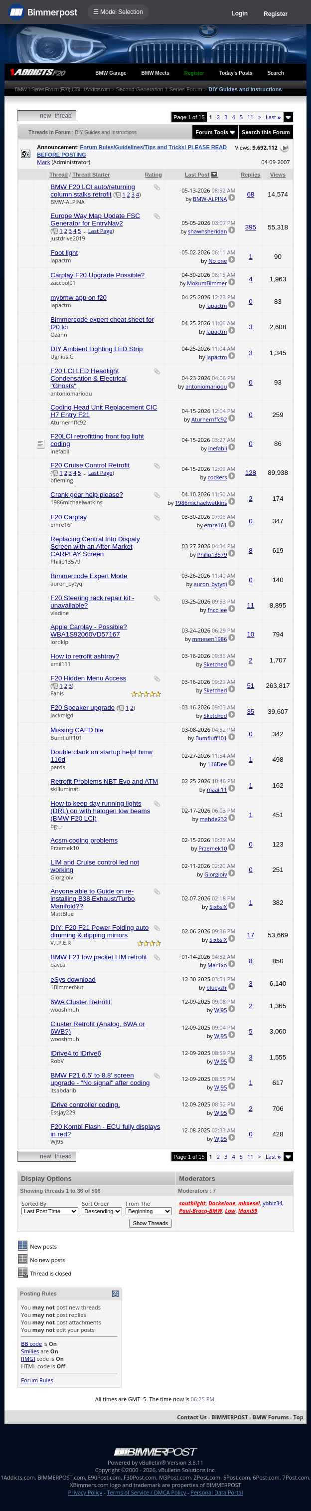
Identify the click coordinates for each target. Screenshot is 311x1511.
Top (298, 1417)
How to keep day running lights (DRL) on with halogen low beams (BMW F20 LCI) (100, 811)
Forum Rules (37, 1380)
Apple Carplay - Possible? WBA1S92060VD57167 (88, 630)
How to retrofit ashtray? (84, 656)
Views (278, 175)
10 (250, 634)
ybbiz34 (272, 1203)
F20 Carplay (68, 517)
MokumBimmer (207, 283)
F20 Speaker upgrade (82, 707)
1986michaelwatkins (76, 502)
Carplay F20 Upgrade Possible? (97, 275)
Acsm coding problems (84, 840)
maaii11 (217, 789)
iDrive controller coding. (85, 1104)
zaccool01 (62, 282)
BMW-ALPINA (67, 202)
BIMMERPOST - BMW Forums (250, 1417)
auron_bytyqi (67, 583)
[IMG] (28, 1358)
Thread (58, 175)
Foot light (64, 252)
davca (57, 964)
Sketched (215, 664)
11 (250, 117)
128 (250, 472)
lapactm (60, 260)
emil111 (60, 663)
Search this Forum (266, 132)
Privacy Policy (85, 1492)
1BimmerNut (66, 987)
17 (250, 935)
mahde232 (213, 819)
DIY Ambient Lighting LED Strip (96, 349)
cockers (217, 477)
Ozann (58, 334)
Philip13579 (65, 561)
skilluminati (65, 789)
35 (250, 711)
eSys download (72, 979)
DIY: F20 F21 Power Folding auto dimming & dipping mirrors (99, 931)
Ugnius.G (61, 356)
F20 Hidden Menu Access (88, 678)
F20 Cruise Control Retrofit (90, 465)
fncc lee (217, 610)
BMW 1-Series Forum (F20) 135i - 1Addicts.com (62, 89)
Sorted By (33, 1203)
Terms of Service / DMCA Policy (146, 1492)
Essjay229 (62, 1112)
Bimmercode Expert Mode (88, 576)
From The (138, 1203)
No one (217, 260)
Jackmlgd (61, 715)
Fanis (57, 693)
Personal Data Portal (216, 1492)
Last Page (100, 230)
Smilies (30, 1351)
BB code (31, 1343)
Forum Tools (211, 132)
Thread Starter (91, 175)
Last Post (197, 175)
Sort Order (95, 1203)
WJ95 (220, 1010)
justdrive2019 (67, 238)
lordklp (59, 642)
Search (275, 73)
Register (276, 13)
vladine (59, 613)
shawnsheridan (207, 231)
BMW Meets (155, 73)
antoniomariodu (71, 393)
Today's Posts (236, 73)
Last (273, 117)
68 (250, 194)
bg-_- (56, 826)
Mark (43, 162)
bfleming (61, 480)
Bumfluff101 (66, 737)
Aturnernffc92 (68, 422)
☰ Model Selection (118, 11)
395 (250, 227)
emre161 (61, 524)
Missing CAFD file (76, 730)
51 (250, 685)
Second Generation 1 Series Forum (159, 89)
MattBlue (62, 913)
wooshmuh (64, 1009)
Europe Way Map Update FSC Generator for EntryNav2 (95, 219)
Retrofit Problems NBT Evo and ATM (104, 781)
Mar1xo (217, 965)
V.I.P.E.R (60, 942)
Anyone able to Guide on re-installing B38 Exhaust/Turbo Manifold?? (92, 898)
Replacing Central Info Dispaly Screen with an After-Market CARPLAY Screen (95, 546)
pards (57, 767)
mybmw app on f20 (78, 297)
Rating (153, 175)
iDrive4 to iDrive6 (75, 1053)
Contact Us (192, 1417)
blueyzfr (216, 987)
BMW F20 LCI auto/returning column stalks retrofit (92, 190)
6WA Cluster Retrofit (80, 1002)
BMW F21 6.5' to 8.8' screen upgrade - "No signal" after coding (100, 1079)
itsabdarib (63, 1090)
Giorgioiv (61, 877)
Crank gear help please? (86, 494)
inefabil (59, 451)
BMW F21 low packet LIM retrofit (98, 957)
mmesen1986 (209, 639)
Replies (250, 175)
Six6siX (218, 906)
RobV (57, 1061)
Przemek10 (64, 848)
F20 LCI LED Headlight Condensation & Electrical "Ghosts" (88, 378)
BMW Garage (110, 73)
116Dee (217, 764)
